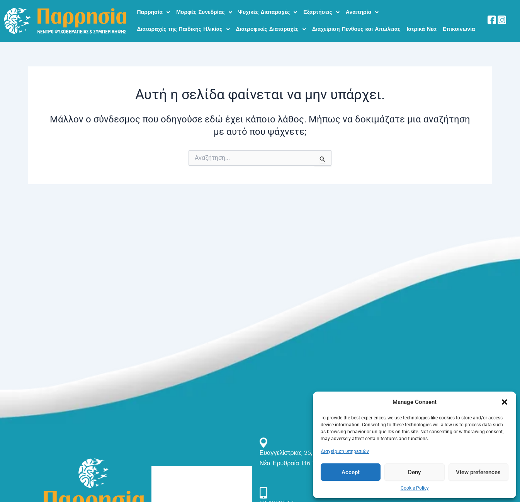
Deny (414, 472)
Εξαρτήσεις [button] (321, 10)
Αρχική (164, 474)
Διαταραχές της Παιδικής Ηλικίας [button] (183, 23)
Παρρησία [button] (153, 10)
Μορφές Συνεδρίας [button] (204, 10)
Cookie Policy (415, 488)
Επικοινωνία (459, 23)
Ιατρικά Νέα (422, 23)
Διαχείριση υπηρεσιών (345, 451)
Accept (351, 472)
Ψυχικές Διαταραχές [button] (267, 10)
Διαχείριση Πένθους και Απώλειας (356, 23)
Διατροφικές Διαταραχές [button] (271, 23)
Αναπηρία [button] (362, 10)
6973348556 (277, 495)
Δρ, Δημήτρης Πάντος (183, 487)
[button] (504, 402)
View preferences (478, 472)
